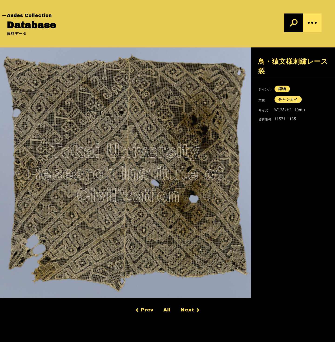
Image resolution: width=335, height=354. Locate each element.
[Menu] (312, 22)
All (167, 309)
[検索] (293, 22)
